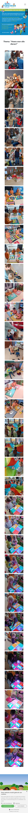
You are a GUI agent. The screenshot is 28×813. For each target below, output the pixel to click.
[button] (14, 809)
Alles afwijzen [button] (21, 806)
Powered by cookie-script (14, 811)
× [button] (26, 791)
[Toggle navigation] (25, 4)
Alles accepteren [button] (8, 806)
